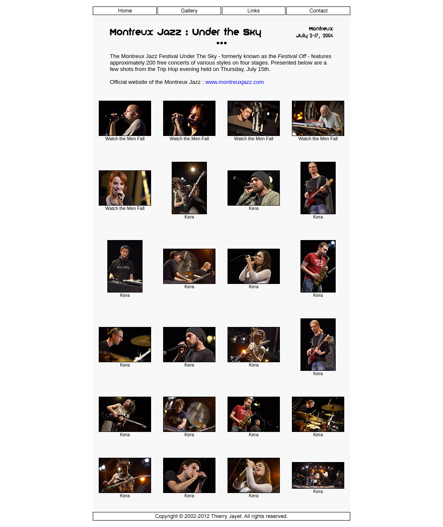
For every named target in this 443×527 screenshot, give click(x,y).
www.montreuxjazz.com (234, 82)
